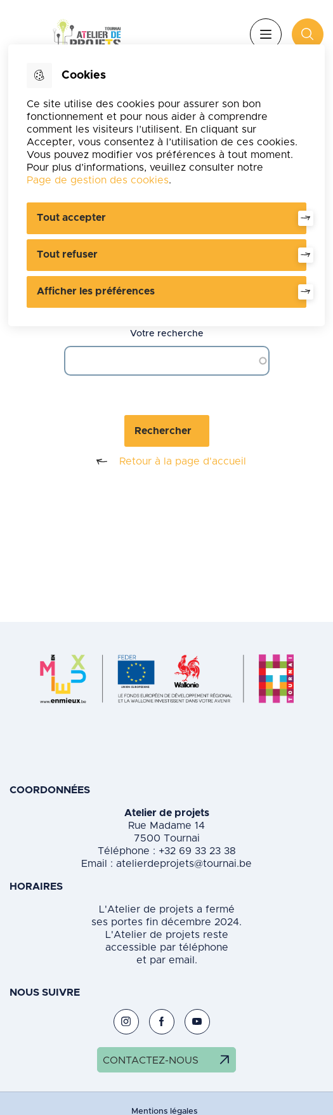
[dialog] (166, 185)
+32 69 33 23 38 (195, 851)
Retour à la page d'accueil (166, 461)
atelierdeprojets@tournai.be (184, 864)
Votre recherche (167, 333)
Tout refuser (67, 254)
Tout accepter (71, 218)
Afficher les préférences (96, 291)
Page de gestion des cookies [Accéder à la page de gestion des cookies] (98, 180)
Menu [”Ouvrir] (266, 34)
